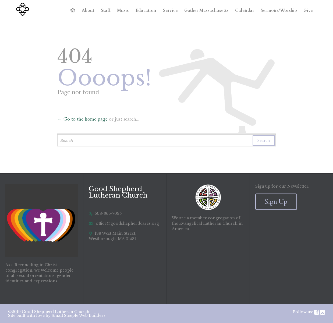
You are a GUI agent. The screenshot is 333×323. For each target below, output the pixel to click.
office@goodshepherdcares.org (124, 223)
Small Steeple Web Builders (78, 315)
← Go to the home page (82, 119)
